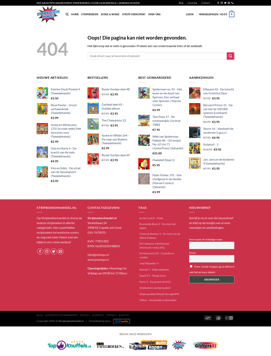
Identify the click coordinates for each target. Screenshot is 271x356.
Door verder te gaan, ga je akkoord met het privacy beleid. (211, 269)
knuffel (124, 315)
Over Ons (154, 14)
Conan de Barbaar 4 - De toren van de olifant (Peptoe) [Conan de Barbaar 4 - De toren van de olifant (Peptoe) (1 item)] (159, 235)
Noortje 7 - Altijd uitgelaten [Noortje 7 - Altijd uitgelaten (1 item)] (154, 269)
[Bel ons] (232, 3)
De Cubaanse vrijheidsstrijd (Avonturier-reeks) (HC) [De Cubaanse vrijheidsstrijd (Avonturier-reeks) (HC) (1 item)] (154, 245)
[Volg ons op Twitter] (225, 3)
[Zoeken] (67, 14)
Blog (181, 2)
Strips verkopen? (133, 14)
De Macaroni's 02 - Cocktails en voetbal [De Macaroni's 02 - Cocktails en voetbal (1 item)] (156, 255)
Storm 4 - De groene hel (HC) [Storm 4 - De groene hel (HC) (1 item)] (155, 281)
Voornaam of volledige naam (205, 239)
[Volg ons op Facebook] (218, 3)
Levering (192, 2)
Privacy (85, 315)
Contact (205, 2)
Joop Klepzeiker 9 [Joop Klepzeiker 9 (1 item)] (149, 263)
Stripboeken (89, 14)
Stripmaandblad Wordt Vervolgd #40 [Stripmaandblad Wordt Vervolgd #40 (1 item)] (159, 294)
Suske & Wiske (110, 14)
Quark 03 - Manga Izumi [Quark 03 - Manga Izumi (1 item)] (152, 275)
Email (192, 252)
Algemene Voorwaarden (61, 315)
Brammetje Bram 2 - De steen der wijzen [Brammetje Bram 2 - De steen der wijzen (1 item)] (157, 226)
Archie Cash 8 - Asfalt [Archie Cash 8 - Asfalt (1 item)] (151, 218)
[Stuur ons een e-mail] (229, 3)
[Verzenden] (230, 56)
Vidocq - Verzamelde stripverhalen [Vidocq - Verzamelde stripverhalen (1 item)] (158, 300)
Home (75, 14)
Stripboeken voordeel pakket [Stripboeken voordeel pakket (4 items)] (155, 287)
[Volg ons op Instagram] (222, 3)
